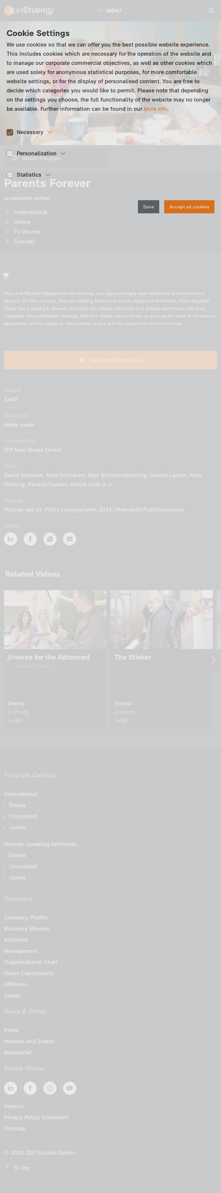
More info (155, 109)
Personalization (36, 153)
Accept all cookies (189, 207)
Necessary (30, 132)
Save (148, 207)
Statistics (29, 174)
